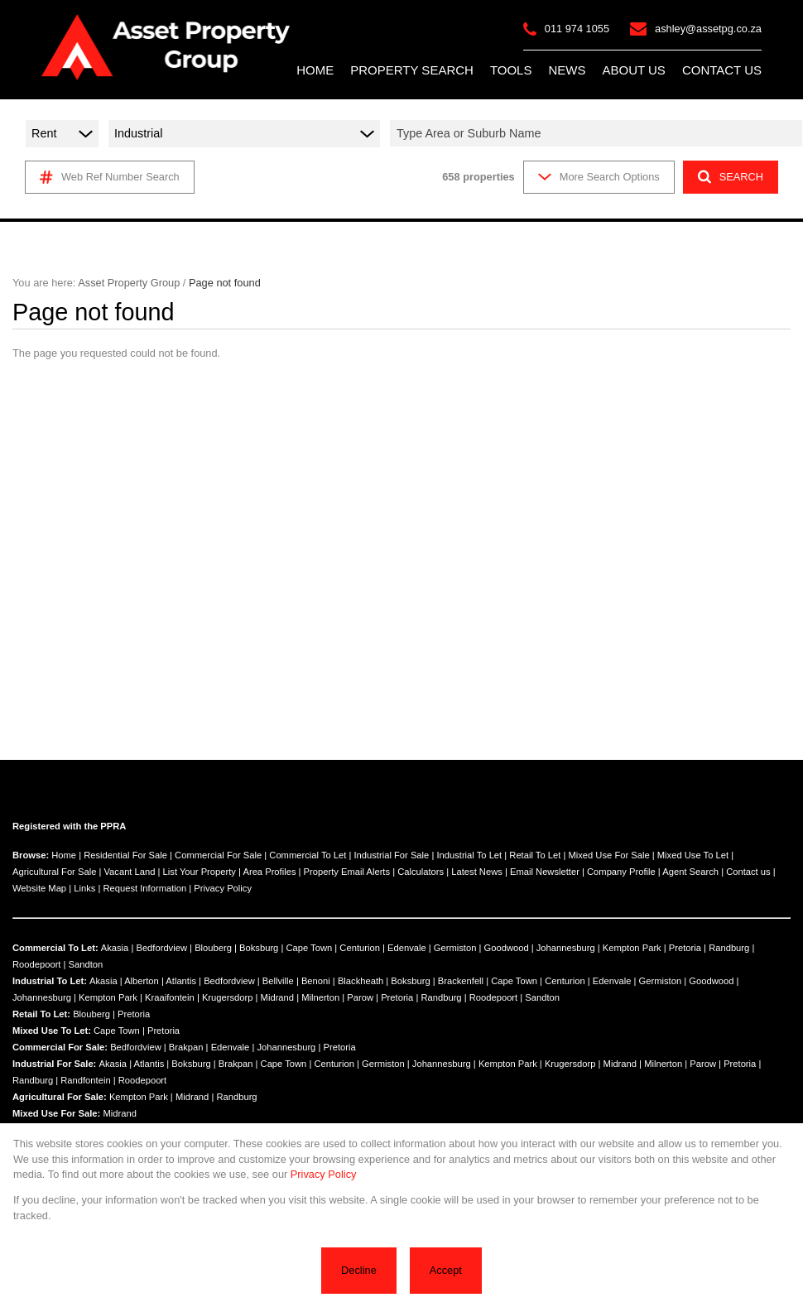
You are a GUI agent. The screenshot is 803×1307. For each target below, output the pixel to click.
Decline (359, 1270)
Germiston (455, 948)
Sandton (86, 964)
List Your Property (199, 872)
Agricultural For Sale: (59, 1097)
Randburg (729, 948)
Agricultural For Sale (54, 872)
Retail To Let (534, 855)
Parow (360, 997)
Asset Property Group (129, 282)
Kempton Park (632, 948)
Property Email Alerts (347, 872)
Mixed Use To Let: (51, 1031)
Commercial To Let (307, 855)
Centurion (359, 948)
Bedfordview (161, 948)
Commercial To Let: (55, 948)
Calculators (420, 872)
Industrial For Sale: (54, 1064)
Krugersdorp (227, 997)
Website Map (39, 888)
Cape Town (309, 948)
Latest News (476, 872)
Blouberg (213, 948)
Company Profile (621, 872)
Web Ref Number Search (110, 177)
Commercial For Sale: (60, 1047)
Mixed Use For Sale (608, 855)
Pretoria (685, 948)
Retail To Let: (41, 1014)
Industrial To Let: (49, 981)
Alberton (141, 981)
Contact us (748, 872)
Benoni (315, 981)
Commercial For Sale (218, 855)
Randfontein (85, 1080)
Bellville (278, 981)
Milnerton (320, 997)
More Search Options (599, 177)
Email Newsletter (544, 872)
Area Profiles (269, 872)
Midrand (277, 997)
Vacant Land (129, 872)
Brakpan (186, 1047)
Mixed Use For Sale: (56, 1113)
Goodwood (506, 948)
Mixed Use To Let (692, 855)
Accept (446, 1270)
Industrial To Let (469, 855)
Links (84, 888)
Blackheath (360, 981)
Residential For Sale (125, 855)
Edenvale (406, 948)
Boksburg (258, 948)
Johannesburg (565, 948)
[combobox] (598, 133)
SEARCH (730, 177)
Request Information (144, 888)
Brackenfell (460, 981)
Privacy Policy (223, 888)
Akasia (115, 948)
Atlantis (181, 981)
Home (63, 855)
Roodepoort (36, 964)
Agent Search (690, 872)
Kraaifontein (170, 997)
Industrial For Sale (391, 855)
